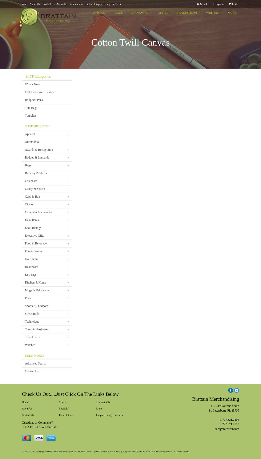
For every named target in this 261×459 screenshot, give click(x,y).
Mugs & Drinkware (37, 290)
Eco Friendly (33, 227)
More (233, 15)
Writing (214, 15)
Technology (32, 321)
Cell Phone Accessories (39, 92)
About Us (35, 4)
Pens (28, 298)
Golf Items (31, 259)
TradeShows (188, 15)
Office (164, 15)
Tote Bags (31, 107)
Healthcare (31, 266)
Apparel (101, 15)
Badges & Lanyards (37, 157)
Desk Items (32, 220)
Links (89, 4)
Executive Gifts (34, 235)
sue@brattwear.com (227, 428)
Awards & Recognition (39, 149)
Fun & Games (33, 251)
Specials (61, 4)
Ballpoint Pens (34, 100)
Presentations (76, 4)
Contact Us (48, 4)
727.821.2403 (230, 419)
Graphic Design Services (107, 4)
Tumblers (31, 115)
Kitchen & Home (35, 282)
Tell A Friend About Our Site (39, 427)
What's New (32, 84)
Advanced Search (35, 363)
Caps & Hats (33, 196)
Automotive (32, 141)
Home (23, 4)
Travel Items (32, 337)
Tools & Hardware (36, 329)
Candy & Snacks (35, 188)
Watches (30, 345)
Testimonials (103, 402)
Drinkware (141, 15)
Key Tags (30, 274)
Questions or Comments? (37, 422)
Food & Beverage (36, 243)
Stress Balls (32, 313)
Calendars (31, 181)
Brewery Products (36, 173)
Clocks (29, 204)
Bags (120, 15)
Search (62, 402)
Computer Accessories (38, 212)
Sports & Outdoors (36, 306)
